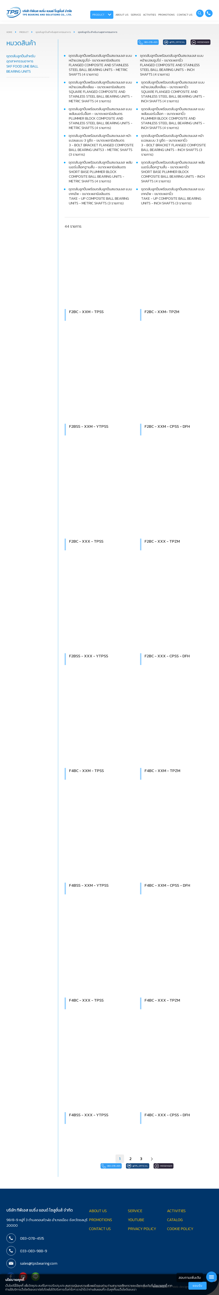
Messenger (197, 42)
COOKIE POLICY (180, 1228)
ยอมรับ (197, 1285)
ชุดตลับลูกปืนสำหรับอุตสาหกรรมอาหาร (53, 32)
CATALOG (175, 1219)
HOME (9, 32)
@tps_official (163, 42)
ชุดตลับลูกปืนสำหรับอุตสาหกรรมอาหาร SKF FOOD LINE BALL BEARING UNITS (22, 63)
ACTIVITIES (149, 15)
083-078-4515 (127, 42)
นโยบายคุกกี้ (160, 1285)
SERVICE (136, 15)
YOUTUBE (136, 1219)
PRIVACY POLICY (142, 1228)
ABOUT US (122, 15)
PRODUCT (101, 15)
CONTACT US (184, 15)
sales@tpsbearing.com (36, 1263)
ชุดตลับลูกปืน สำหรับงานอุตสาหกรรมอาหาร (97, 32)
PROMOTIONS (166, 15)
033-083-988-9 (32, 1250)
